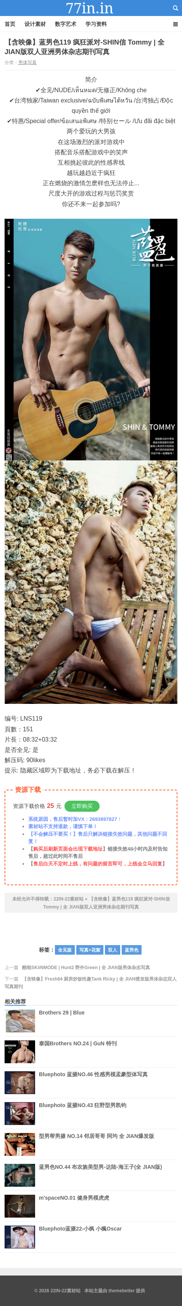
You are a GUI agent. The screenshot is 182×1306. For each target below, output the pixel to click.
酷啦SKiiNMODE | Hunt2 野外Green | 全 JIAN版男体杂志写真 (86, 967)
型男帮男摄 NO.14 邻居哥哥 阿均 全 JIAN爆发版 (96, 1144)
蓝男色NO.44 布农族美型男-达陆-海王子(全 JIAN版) (100, 1175)
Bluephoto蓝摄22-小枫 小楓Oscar (80, 1237)
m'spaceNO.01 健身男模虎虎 (74, 1206)
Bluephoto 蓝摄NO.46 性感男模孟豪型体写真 (93, 1082)
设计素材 (35, 24)
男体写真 (27, 62)
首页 (10, 24)
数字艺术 (65, 24)
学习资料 (96, 24)
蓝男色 (132, 950)
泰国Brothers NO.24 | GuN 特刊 (78, 1051)
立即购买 (82, 806)
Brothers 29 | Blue (62, 1021)
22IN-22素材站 (91, 8)
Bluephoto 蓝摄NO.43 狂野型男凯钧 (82, 1113)
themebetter (121, 1290)
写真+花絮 (89, 950)
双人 (112, 950)
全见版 (65, 950)
